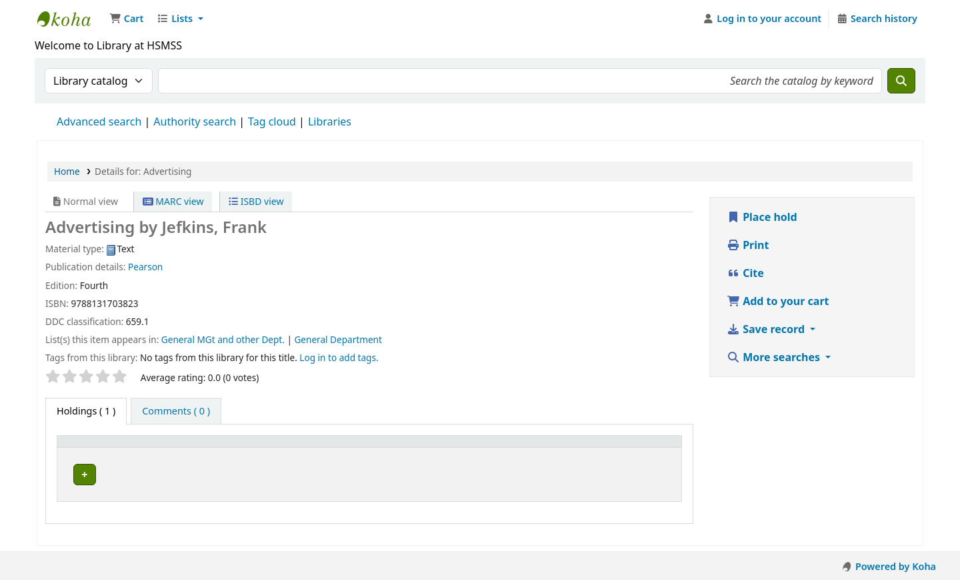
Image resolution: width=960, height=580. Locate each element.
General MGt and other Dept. (223, 339)
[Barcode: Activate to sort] (648, 448)
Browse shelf (510, 475)
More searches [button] (775, 357)
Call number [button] (425, 448)
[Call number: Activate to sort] (473, 448)
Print (748, 245)
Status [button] (575, 448)
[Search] (901, 80)
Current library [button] (174, 448)
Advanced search (99, 121)
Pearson (145, 266)
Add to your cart (778, 301)
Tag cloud (272, 121)
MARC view (173, 201)
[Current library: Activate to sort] (262, 448)
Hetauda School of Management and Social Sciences (70, 18)
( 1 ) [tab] (86, 410)
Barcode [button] (638, 448)
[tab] (176, 411)
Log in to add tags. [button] (338, 357)
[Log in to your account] (762, 18)
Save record (767, 329)
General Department (337, 339)
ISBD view (256, 201)
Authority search (194, 121)
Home (67, 171)
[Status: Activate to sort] (584, 448)
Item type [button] (86, 448)
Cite (745, 273)
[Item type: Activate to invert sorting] (95, 448)
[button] (126, 18)
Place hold (762, 217)
